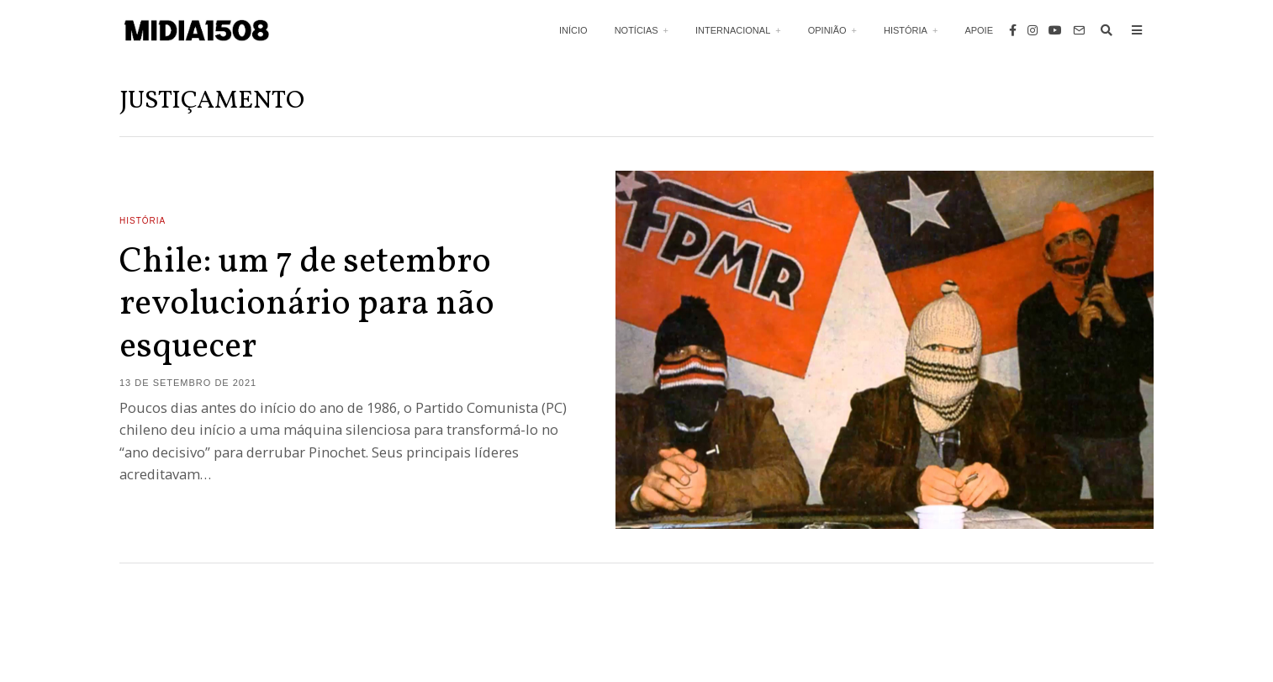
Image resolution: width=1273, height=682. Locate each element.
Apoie (978, 30)
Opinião (827, 30)
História (905, 30)
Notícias (636, 30)
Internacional (732, 30)
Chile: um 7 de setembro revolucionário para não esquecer (306, 305)
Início (573, 30)
